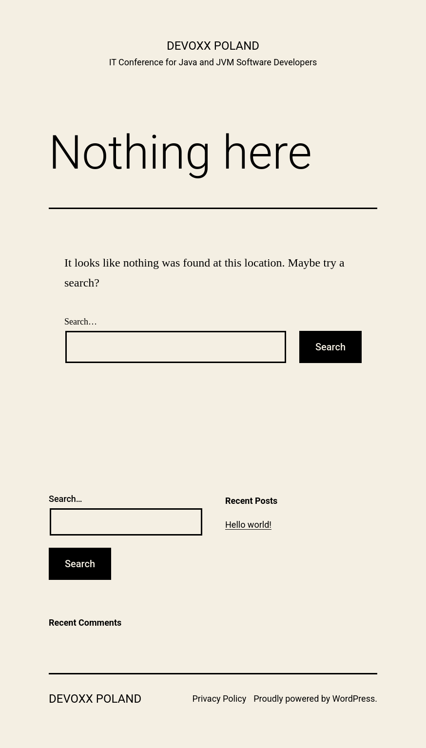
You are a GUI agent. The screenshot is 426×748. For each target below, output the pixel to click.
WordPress (353, 698)
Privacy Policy (219, 698)
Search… (80, 321)
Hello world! (248, 524)
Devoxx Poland (213, 46)
